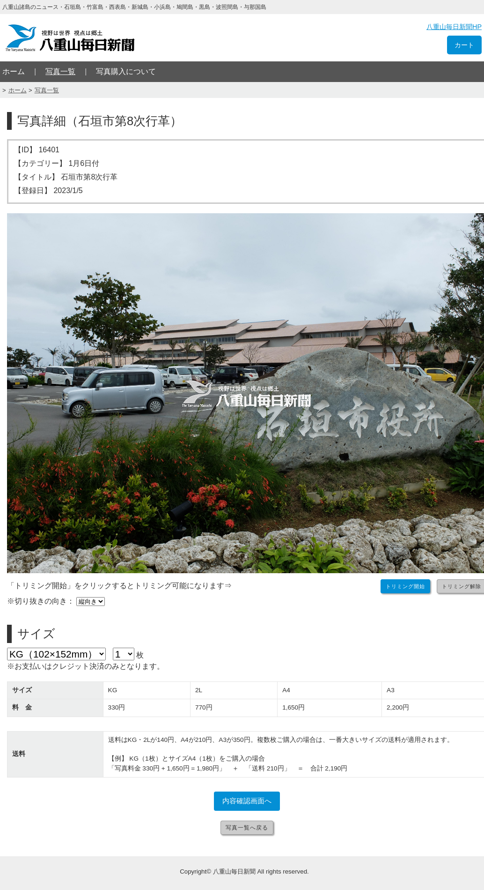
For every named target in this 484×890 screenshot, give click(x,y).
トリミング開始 (405, 586)
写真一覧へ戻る (247, 827)
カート (464, 45)
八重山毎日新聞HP (454, 26)
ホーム (13, 71)
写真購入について (126, 71)
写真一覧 (60, 71)
